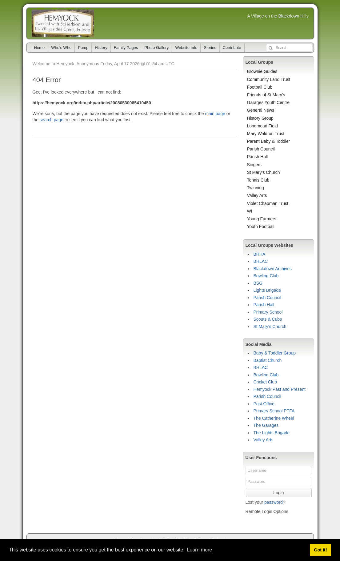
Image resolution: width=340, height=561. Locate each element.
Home (39, 47)
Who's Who (61, 47)
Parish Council (261, 148)
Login (278, 492)
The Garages (266, 425)
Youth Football (260, 226)
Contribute (232, 47)
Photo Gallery (156, 47)
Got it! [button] (320, 549)
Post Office (264, 403)
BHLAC (261, 261)
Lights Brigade (267, 290)
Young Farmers (261, 218)
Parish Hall (257, 156)
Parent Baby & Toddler (268, 141)
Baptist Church (268, 360)
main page (215, 113)
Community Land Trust (268, 79)
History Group (260, 118)
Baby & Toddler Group (275, 353)
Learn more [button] (199, 549)
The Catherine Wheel (274, 418)
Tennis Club (258, 180)
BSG (258, 283)
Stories (210, 47)
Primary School (268, 312)
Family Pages (126, 47)
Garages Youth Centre (268, 102)
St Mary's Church (263, 172)
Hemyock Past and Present (280, 389)
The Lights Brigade (272, 432)
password (273, 502)
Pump (83, 47)
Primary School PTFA (274, 410)
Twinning (255, 187)
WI (249, 211)
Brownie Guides (262, 71)
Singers (254, 164)
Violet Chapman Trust (267, 203)
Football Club (260, 87)
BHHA (260, 254)
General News (260, 110)
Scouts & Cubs (268, 319)
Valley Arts (257, 195)
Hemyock (63, 23)
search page (51, 119)
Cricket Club (265, 381)
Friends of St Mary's (266, 94)
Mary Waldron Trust (266, 133)
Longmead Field (262, 125)
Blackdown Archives (273, 268)
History (101, 47)
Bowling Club (266, 275)
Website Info (186, 47)
